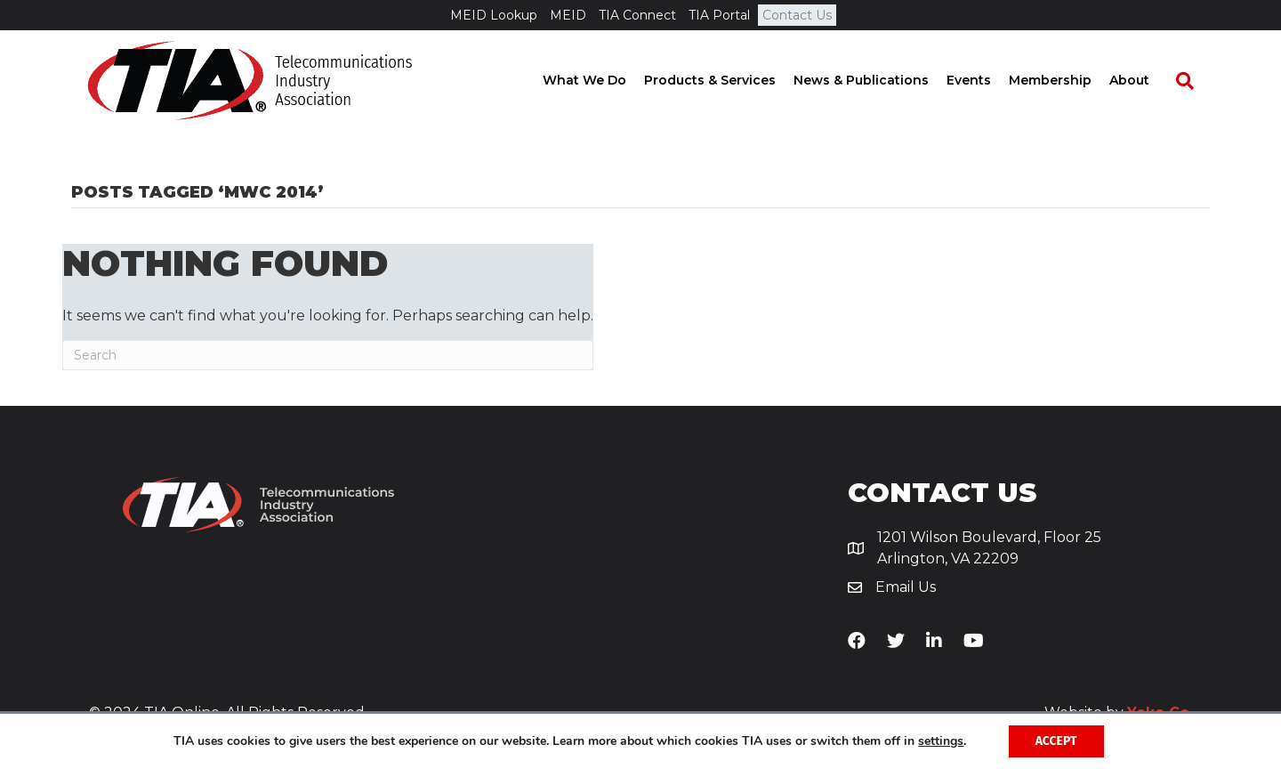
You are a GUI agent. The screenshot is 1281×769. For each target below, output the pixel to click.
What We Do (600, 80)
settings (940, 741)
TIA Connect (637, 15)
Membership (1066, 80)
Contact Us (797, 15)
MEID (568, 15)
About (1145, 80)
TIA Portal (719, 15)
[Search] (1192, 81)
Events (985, 80)
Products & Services (726, 80)
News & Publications (877, 80)
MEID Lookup (493, 15)
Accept (1056, 741)
